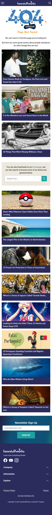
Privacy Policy (9, 490)
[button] (26, 467)
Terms (46, 490)
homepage (37, 167)
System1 (35, 502)
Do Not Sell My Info (26, 496)
